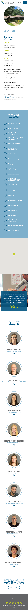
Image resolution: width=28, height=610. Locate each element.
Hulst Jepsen (7, 2)
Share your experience (10, 99)
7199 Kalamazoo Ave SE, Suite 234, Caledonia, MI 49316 (14, 598)
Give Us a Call (14, 587)
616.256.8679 (14, 600)
